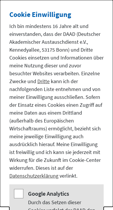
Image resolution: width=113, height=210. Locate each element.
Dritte (43, 81)
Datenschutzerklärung (33, 175)
